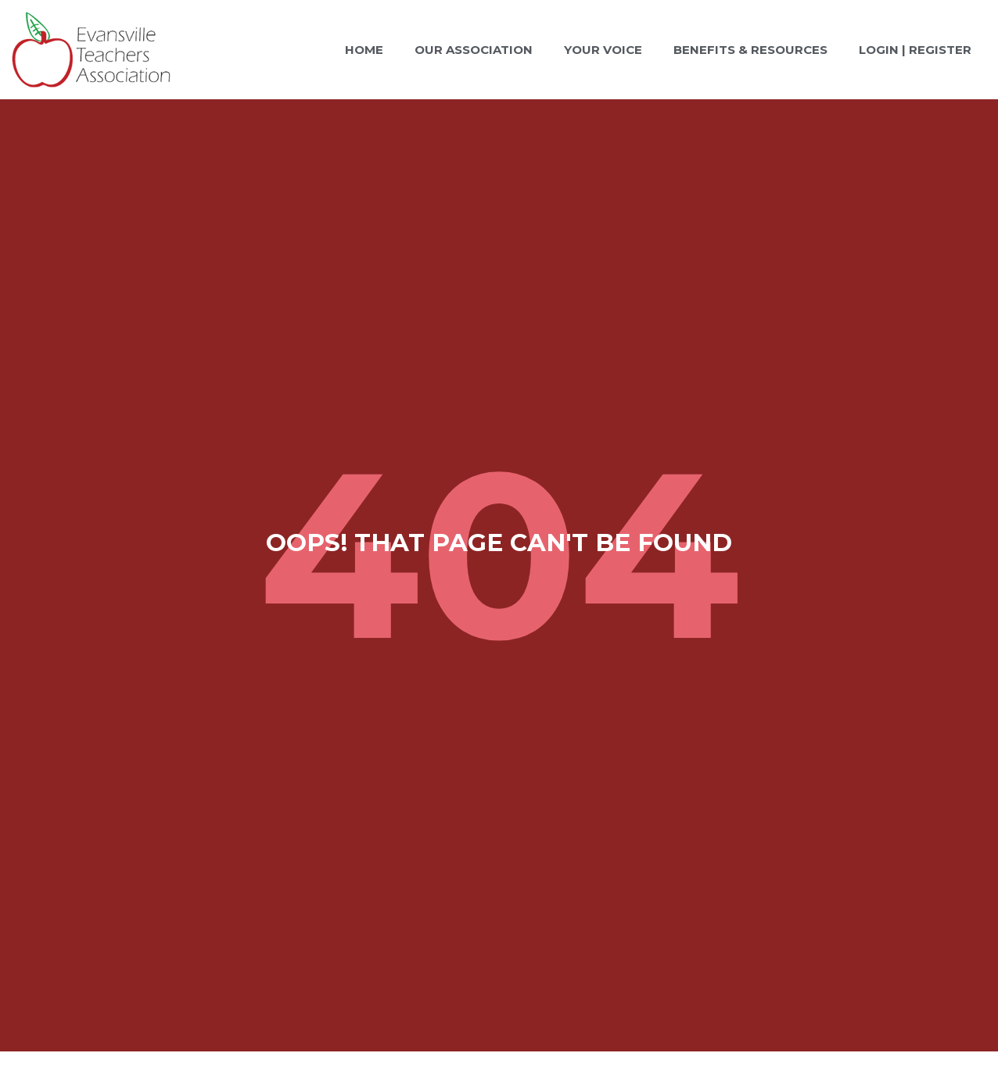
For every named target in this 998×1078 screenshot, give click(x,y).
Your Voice (603, 49)
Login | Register (915, 49)
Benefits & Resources (750, 49)
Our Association (474, 49)
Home (364, 49)
